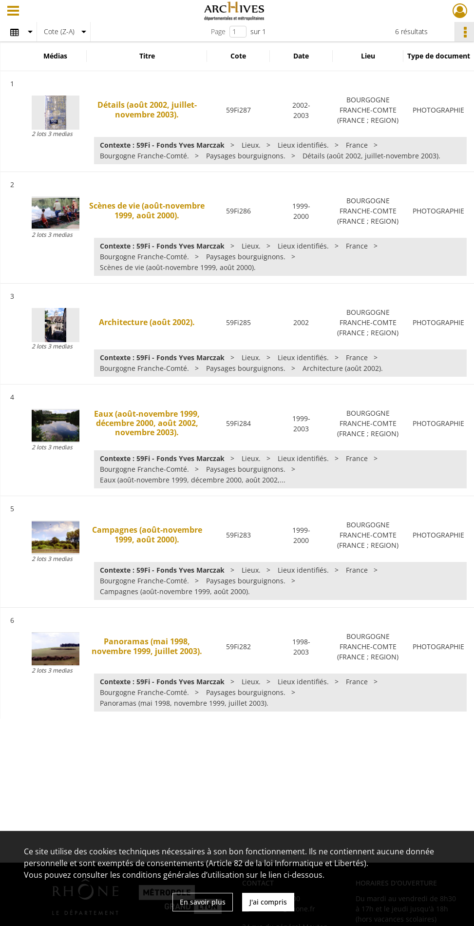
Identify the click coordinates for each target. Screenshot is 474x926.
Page (218, 31)
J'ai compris (268, 902)
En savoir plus (203, 902)
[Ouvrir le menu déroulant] (13, 12)
